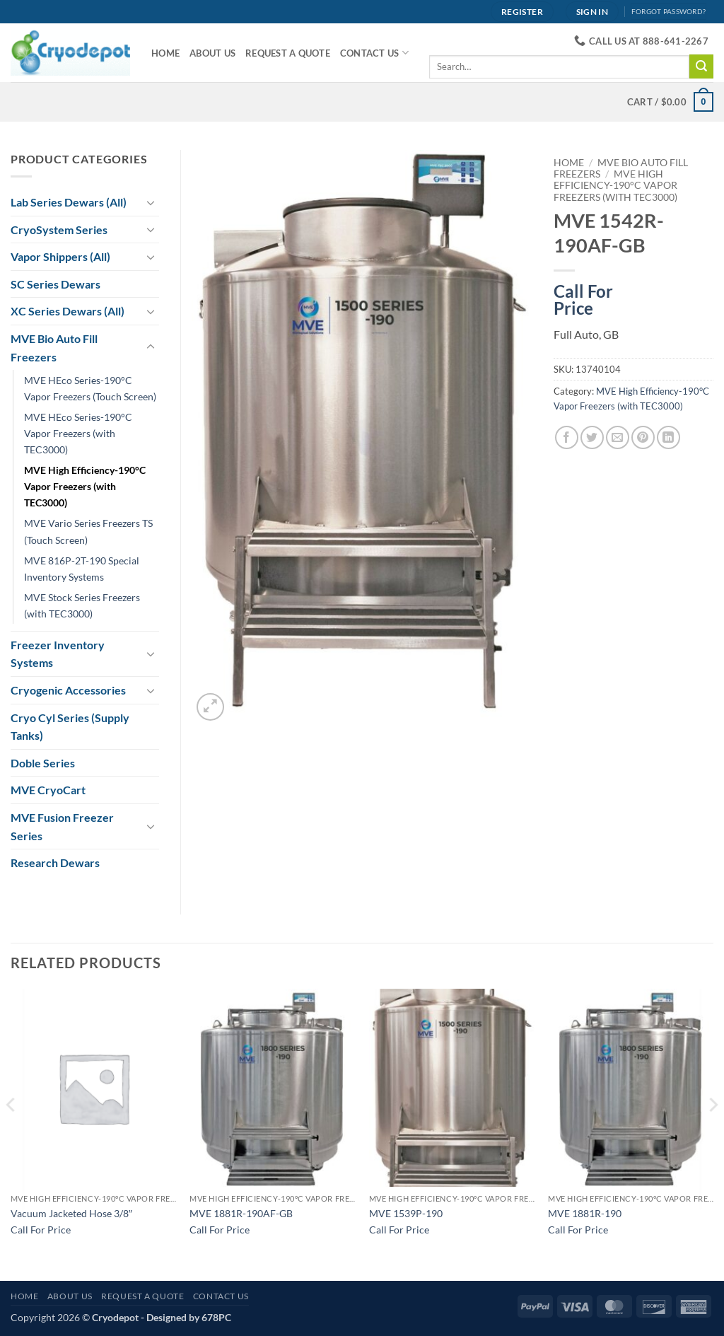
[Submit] (701, 66)
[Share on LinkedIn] (668, 437)
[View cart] (670, 102)
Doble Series (43, 762)
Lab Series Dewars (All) (69, 202)
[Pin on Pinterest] (643, 437)
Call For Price (583, 297)
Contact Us (374, 52)
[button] (210, 707)
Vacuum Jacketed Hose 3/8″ (71, 1213)
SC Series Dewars (55, 284)
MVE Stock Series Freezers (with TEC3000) (82, 605)
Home (165, 53)
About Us (212, 53)
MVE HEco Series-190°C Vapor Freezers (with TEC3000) (78, 433)
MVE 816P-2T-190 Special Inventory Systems (81, 568)
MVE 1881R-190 (584, 1213)
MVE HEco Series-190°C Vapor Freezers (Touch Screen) (90, 388)
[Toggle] (150, 202)
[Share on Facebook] (566, 437)
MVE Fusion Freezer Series (62, 826)
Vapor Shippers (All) (60, 256)
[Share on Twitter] (592, 437)
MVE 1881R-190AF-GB (241, 1213)
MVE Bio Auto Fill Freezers (54, 348)
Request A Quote (287, 53)
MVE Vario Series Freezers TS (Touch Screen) (88, 531)
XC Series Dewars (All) (67, 311)
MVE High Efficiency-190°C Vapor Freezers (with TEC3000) (615, 185)
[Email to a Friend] (617, 437)
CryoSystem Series (59, 229)
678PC (216, 1317)
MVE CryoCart (48, 789)
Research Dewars (55, 862)
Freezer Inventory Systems (58, 654)
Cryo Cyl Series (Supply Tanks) (70, 727)
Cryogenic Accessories (68, 690)
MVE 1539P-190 (406, 1213)
